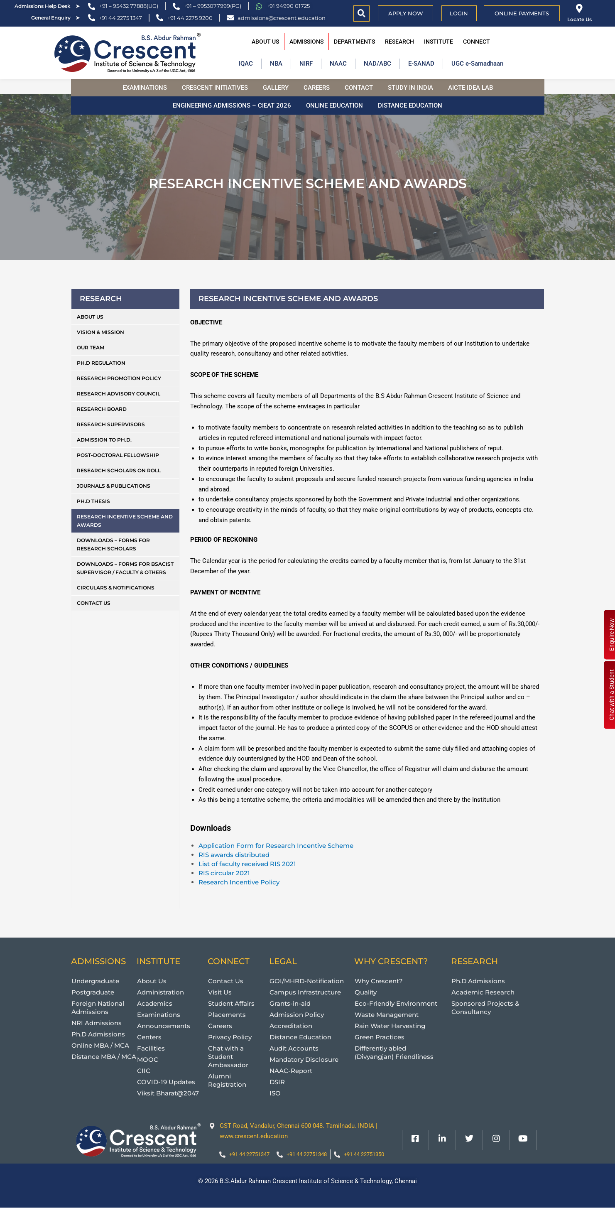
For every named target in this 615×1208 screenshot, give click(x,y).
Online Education (334, 105)
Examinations (145, 87)
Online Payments (522, 13)
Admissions (306, 41)
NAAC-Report (291, 1071)
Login (459, 13)
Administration (160, 992)
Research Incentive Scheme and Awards (125, 520)
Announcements (163, 1026)
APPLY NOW (405, 13)
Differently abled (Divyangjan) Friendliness (394, 1052)
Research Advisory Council (118, 393)
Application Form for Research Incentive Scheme (275, 846)
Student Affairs (231, 1003)
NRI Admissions (96, 1023)
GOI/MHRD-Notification (307, 981)
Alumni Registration (227, 1080)
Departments (354, 41)
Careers (317, 87)
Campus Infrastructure (305, 992)
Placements (227, 1015)
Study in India (410, 87)
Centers (149, 1037)
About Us (265, 41)
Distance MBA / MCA (103, 1057)
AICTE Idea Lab (470, 87)
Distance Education (410, 105)
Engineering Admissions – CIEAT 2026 (232, 105)
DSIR (277, 1082)
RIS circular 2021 (224, 873)
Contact (359, 87)
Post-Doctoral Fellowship (118, 455)
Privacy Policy (230, 1037)
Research (399, 41)
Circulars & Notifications (115, 587)
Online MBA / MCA (100, 1045)
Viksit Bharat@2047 (168, 1093)
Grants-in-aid (290, 1003)
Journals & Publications (113, 486)
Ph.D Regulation (101, 363)
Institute (438, 41)
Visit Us (220, 992)
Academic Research (483, 992)
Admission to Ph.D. (104, 440)
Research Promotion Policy (119, 378)
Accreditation (291, 1026)
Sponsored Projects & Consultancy (485, 1007)
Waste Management (387, 1015)
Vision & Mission (100, 332)
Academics (154, 1003)
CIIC (143, 1071)
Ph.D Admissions (98, 1034)
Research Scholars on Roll (119, 470)
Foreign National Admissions (97, 1007)
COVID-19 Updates (166, 1082)
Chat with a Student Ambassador (228, 1056)
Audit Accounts (294, 1048)
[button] (361, 13)
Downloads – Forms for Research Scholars (113, 544)
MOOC (147, 1059)
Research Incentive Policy (238, 882)
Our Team (90, 347)
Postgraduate (92, 992)
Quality (366, 992)
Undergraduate (95, 981)
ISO (275, 1093)
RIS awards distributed (234, 855)
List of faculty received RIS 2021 (247, 864)
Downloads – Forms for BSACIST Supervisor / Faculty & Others (125, 568)
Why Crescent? (379, 981)
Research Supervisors (111, 424)
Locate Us (579, 19)
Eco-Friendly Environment (396, 1003)
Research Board (102, 409)
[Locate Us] (579, 8)
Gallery (276, 87)
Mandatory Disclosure (304, 1059)
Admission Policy (297, 1015)
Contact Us (93, 603)
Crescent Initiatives (215, 87)
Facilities (151, 1048)
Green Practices (379, 1037)
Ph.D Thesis (93, 501)
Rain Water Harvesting (390, 1026)
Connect (476, 41)
